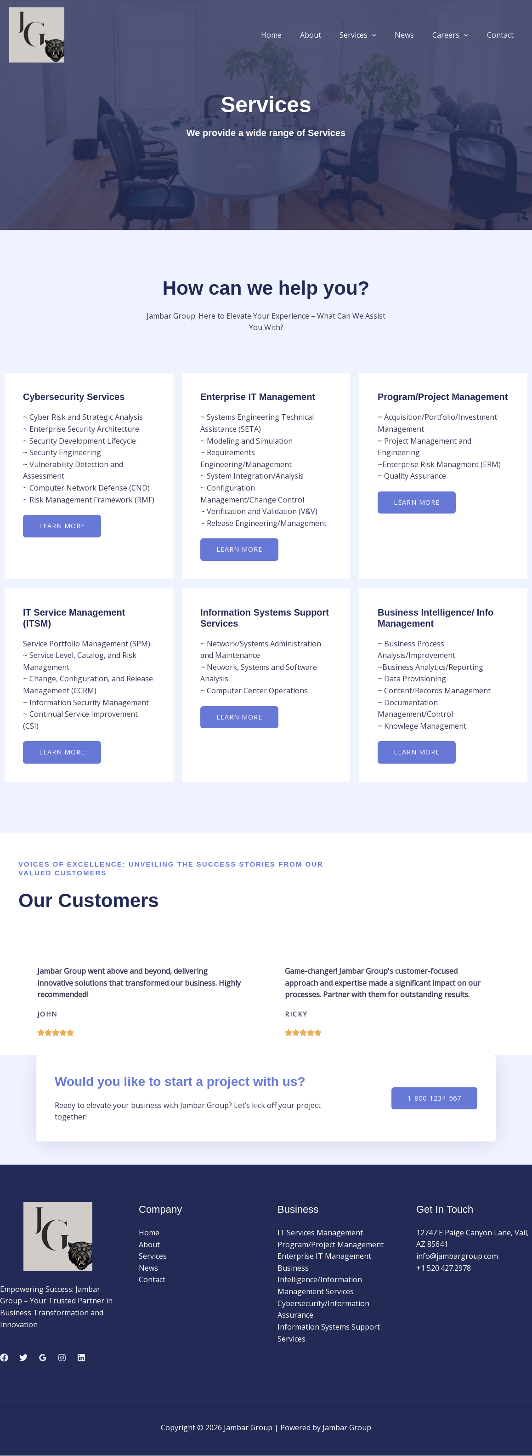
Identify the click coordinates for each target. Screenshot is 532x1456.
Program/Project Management (330, 1245)
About (327, 35)
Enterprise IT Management (324, 1256)
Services (371, 35)
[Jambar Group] (36, 34)
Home (291, 35)
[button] (385, 35)
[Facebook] (4, 1358)
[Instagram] (62, 1358)
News (413, 35)
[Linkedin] (81, 1358)
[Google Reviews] (43, 1358)
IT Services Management (320, 1233)
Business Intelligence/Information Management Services (319, 1280)
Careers (456, 35)
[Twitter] (23, 1358)
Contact (502, 35)
